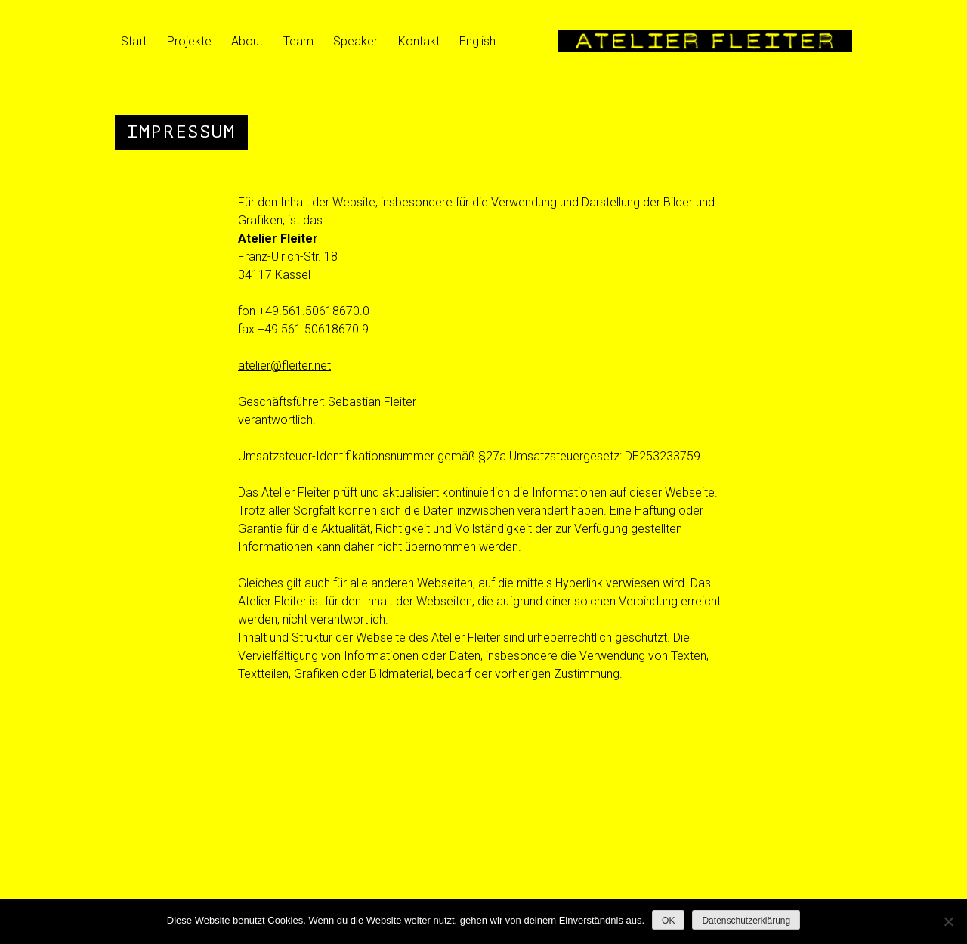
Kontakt (419, 41)
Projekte (189, 41)
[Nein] (948, 921)
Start (134, 41)
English (477, 41)
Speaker (355, 41)
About (247, 41)
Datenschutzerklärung (746, 920)
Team (298, 41)
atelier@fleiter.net (284, 365)
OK (668, 920)
